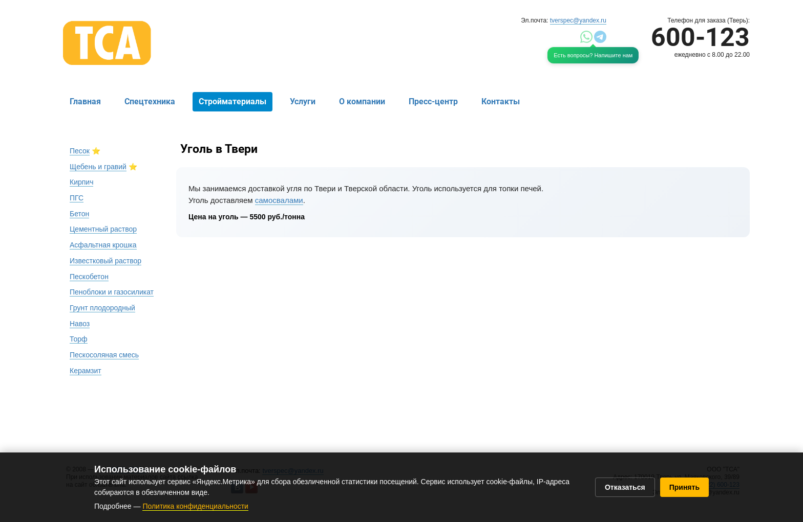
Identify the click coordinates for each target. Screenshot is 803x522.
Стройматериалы (232, 101)
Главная (85, 101)
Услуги (302, 101)
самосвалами (279, 200)
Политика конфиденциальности (195, 506)
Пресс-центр (433, 101)
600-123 (700, 37)
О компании (362, 101)
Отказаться (625, 487)
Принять (684, 487)
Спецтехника (149, 101)
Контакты (500, 101)
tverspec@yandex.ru (578, 20)
